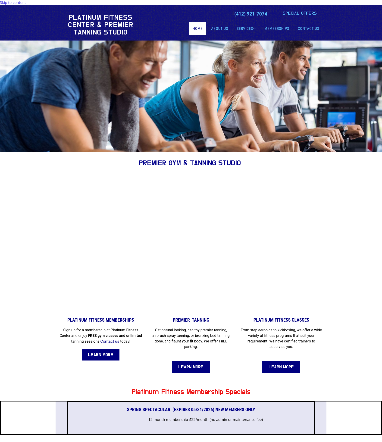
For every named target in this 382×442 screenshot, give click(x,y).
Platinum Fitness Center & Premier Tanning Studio (100, 25)
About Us (219, 28)
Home (198, 28)
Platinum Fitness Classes (281, 320)
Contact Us (308, 28)
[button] (299, 13)
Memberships (276, 28)
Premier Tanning (191, 320)
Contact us (109, 341)
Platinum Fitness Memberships (100, 320)
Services (245, 28)
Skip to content (13, 2)
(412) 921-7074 (250, 14)
